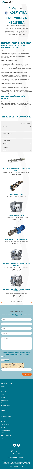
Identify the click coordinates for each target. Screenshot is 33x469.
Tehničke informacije (5, 405)
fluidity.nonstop (4, 419)
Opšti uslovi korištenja (5, 424)
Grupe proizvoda (7, 137)
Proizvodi (3, 386)
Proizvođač (5, 147)
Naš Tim (3, 432)
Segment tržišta (4, 400)
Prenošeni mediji (7, 130)
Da (3, 356)
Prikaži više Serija (16, 302)
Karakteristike (6, 140)
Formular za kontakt (5, 430)
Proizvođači (3, 389)
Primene (5, 126)
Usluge (2, 394)
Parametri (5, 143)
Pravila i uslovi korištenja (24, 354)
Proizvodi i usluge (6, 383)
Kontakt (3, 427)
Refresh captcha (5, 360)
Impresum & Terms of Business (7, 438)
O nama (3, 411)
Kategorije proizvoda (8, 133)
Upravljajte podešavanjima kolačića (16, 457)
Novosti (2, 413)
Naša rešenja (4, 402)
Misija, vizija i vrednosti (6, 416)
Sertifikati (5, 150)
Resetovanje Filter (25, 123)
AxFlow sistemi (4, 391)
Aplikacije (4, 397)
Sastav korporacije (5, 421)
